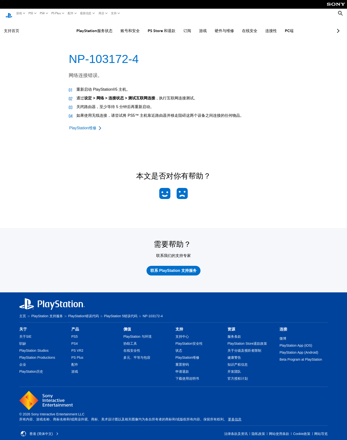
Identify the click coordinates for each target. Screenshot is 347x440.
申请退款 (182, 367)
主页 (22, 311)
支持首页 (11, 26)
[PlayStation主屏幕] (9, 13)
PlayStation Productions (37, 353)
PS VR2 (77, 346)
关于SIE (25, 332)
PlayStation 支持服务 (47, 311)
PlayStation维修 (187, 353)
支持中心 (182, 332)
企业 (22, 360)
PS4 (42, 13)
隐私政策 (258, 429)
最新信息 (86, 13)
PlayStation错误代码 (83, 311)
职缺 (22, 339)
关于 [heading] (23, 325)
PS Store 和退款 (149, 26)
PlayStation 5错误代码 (121, 311)
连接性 (259, 26)
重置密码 (182, 360)
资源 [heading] (231, 325)
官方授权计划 (237, 374)
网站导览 (321, 429)
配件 (70, 13)
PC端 (277, 26)
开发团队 (234, 367)
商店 (101, 13)
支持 (114, 13)
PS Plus (56, 13)
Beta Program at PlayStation (301, 355)
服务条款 (234, 332)
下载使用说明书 (187, 374)
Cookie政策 (301, 429)
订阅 (175, 26)
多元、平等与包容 (136, 353)
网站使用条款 (279, 429)
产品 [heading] (75, 325)
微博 (283, 334)
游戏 (19, 13)
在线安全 (237, 26)
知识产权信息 (237, 360)
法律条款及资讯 (236, 429)
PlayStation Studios (33, 346)
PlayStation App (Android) (299, 348)
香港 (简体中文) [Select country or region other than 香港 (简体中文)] (39, 429)
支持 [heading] (179, 325)
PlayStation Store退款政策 (247, 339)
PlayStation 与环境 (137, 332)
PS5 (30, 13)
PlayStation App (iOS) (296, 341)
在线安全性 (131, 346)
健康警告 (234, 353)
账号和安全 (118, 26)
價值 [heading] (127, 325)
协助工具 (130, 339)
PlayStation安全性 (189, 339)
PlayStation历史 (31, 367)
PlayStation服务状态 (82, 26)
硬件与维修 (212, 26)
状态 (178, 346)
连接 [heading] (283, 325)
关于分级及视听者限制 (244, 346)
